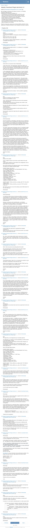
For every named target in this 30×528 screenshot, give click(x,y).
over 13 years (19, 9)
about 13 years (11, 376)
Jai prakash (23, 432)
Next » (23, 522)
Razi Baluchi (23, 391)
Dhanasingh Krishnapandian (10, 9)
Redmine (11, 527)
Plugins (6, 5)
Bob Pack (23, 60)
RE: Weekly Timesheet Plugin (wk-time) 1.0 (9, 29)
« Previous (6, 522)
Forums (2, 5)
